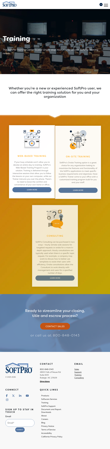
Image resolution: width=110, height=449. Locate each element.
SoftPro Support (48, 406)
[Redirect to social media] (7, 396)
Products (45, 395)
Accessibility (46, 433)
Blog (43, 422)
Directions (45, 381)
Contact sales (55, 326)
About (44, 415)
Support (78, 372)
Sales (76, 369)
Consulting (79, 378)
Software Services (49, 399)
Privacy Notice (47, 426)
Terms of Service (48, 429)
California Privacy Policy (51, 436)
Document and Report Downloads (51, 410)
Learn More (32, 191)
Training (77, 375)
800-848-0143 (66, 335)
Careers (44, 419)
